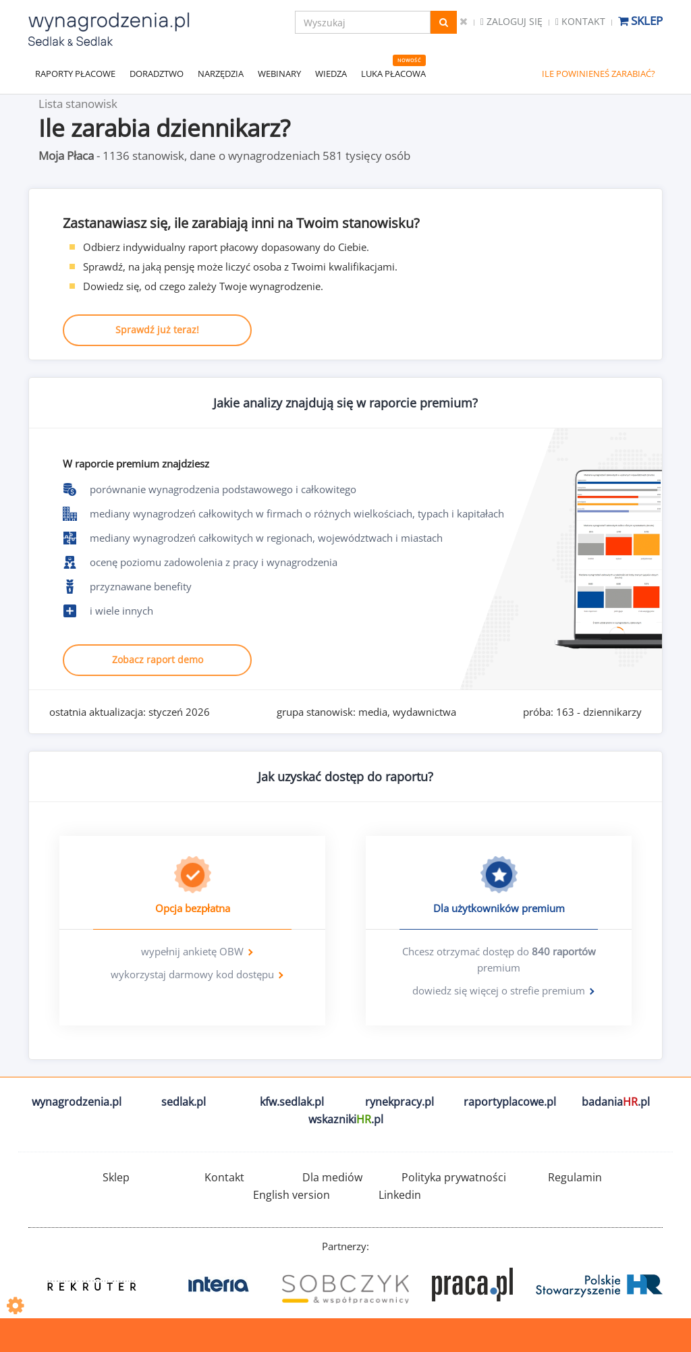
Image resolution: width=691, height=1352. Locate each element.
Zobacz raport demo (157, 659)
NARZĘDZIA (221, 73)
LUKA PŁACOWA (393, 73)
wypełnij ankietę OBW (192, 951)
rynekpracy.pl (399, 1101)
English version (291, 1194)
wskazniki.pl (345, 1119)
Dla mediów (332, 1177)
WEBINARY (279, 73)
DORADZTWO (157, 73)
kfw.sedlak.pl (292, 1101)
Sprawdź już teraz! (157, 329)
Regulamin (575, 1177)
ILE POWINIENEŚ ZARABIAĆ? (598, 73)
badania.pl (616, 1101)
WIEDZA (331, 73)
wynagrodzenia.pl (76, 1101)
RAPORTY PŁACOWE (75, 73)
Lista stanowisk (77, 103)
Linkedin (400, 1194)
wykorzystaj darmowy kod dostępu (192, 974)
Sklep (640, 20)
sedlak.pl (183, 1101)
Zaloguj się (511, 21)
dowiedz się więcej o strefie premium (498, 990)
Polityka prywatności (454, 1177)
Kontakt (580, 21)
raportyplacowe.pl (510, 1101)
